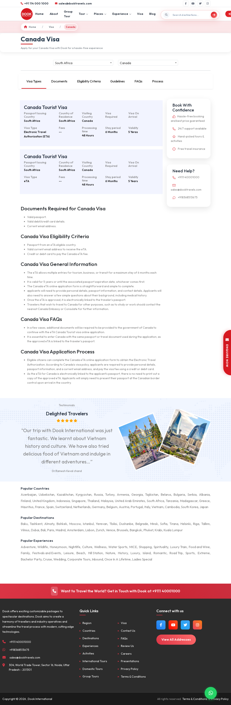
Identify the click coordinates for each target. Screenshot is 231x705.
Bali (43, 530)
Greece (204, 501)
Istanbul (88, 524)
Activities (88, 653)
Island (147, 553)
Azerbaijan (28, 494)
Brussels (122, 530)
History (123, 553)
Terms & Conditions (133, 676)
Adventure (28, 547)
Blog (152, 14)
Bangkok (136, 530)
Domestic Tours (93, 669)
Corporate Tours (78, 559)
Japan (204, 507)
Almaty (49, 524)
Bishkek (61, 524)
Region (87, 623)
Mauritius (27, 507)
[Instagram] (208, 3)
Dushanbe (126, 524)
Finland (26, 501)
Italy (147, 507)
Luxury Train (178, 547)
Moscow (75, 524)
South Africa (155, 501)
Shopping (145, 547)
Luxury (135, 553)
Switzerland (63, 507)
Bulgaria (179, 494)
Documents (59, 81)
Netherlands (81, 507)
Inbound (97, 559)
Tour (83, 14)
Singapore (78, 501)
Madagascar (189, 501)
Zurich (100, 530)
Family (25, 553)
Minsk (154, 524)
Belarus (166, 494)
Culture (87, 547)
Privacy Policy (129, 669)
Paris (50, 530)
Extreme (204, 553)
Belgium (111, 507)
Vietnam (157, 507)
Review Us (127, 646)
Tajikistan (151, 494)
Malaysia (107, 501)
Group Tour (68, 14)
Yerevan (101, 524)
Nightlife (74, 547)
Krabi (158, 530)
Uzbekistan (46, 494)
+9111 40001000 (185, 177)
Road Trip (176, 553)
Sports (190, 553)
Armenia (123, 494)
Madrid (61, 530)
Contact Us (128, 631)
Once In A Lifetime (117, 559)
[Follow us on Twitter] (185, 624)
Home (39, 14)
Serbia (192, 494)
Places (100, 14)
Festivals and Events (46, 553)
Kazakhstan (65, 494)
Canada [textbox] (125, 63)
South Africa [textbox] (63, 63)
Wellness (100, 547)
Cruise (47, 559)
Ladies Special (142, 559)
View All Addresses (176, 639)
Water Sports (117, 547)
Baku (24, 524)
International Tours (95, 661)
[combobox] (83, 63)
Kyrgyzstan (83, 494)
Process (157, 81)
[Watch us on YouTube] (173, 624)
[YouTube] (193, 3)
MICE (133, 547)
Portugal (137, 507)
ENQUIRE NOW (227, 352)
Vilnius (25, 530)
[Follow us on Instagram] (197, 624)
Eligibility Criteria (89, 81)
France (40, 507)
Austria (124, 507)
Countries (89, 631)
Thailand (93, 501)
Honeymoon (58, 547)
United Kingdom (43, 501)
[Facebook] (186, 3)
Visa (140, 14)
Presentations (130, 661)
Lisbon (89, 530)
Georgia (137, 494)
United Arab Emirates (130, 501)
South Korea (189, 507)
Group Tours (91, 676)
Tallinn (205, 524)
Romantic (160, 553)
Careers (126, 653)
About (54, 14)
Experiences (90, 646)
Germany (98, 507)
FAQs (138, 81)
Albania (204, 494)
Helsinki (185, 524)
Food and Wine (199, 547)
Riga (196, 524)
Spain (50, 507)
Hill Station (95, 553)
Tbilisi (113, 524)
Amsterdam (75, 530)
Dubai (35, 530)
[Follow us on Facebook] (160, 624)
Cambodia (172, 507)
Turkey (109, 494)
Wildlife (42, 547)
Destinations (91, 638)
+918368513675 (184, 197)
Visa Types (33, 81)
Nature (110, 553)
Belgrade (141, 524)
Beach (80, 553)
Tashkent (36, 524)
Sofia (163, 524)
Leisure (68, 553)
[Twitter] (200, 3)
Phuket (148, 530)
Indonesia (63, 501)
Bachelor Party (31, 559)
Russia (98, 494)
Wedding (59, 559)
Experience (121, 14)
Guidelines (117, 81)
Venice (110, 530)
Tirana (173, 524)
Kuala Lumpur (173, 530)
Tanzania (172, 501)
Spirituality (161, 547)
